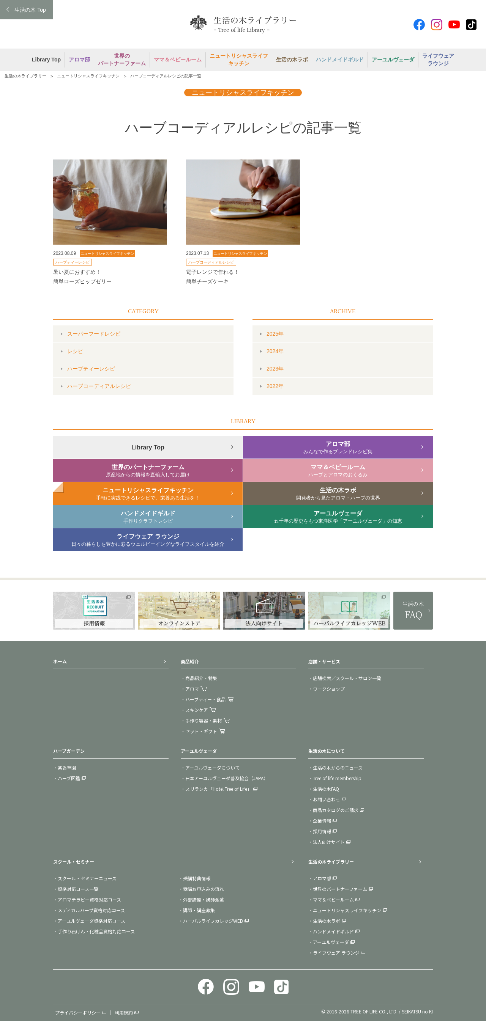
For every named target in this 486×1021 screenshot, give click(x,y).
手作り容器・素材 (203, 720)
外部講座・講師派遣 (203, 899)
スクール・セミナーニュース (87, 878)
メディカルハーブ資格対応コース (91, 910)
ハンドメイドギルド (333, 931)
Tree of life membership (337, 778)
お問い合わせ (326, 799)
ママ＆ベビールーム (333, 899)
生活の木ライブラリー (25, 76)
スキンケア (196, 710)
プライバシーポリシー (78, 1012)
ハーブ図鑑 (69, 778)
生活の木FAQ (326, 788)
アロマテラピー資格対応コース (89, 899)
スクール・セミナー (73, 861)
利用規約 (124, 1012)
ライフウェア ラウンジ (336, 952)
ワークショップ (329, 688)
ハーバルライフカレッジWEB (213, 920)
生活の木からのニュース (338, 767)
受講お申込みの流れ (203, 889)
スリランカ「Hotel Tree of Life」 (218, 788)
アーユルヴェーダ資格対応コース (91, 920)
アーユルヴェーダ (331, 942)
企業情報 (322, 820)
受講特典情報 (196, 878)
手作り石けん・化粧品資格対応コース (96, 931)
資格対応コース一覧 (78, 889)
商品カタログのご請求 (335, 810)
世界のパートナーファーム (340, 889)
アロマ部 (322, 878)
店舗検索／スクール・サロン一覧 (347, 678)
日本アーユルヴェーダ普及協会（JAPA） (226, 778)
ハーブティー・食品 (205, 699)
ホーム (60, 661)
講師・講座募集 (199, 910)
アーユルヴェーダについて (212, 767)
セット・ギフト (201, 731)
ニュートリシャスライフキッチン (88, 76)
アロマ (192, 688)
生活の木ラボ (326, 920)
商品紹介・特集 (201, 678)
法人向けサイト (329, 842)
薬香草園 (67, 767)
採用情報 (322, 831)
